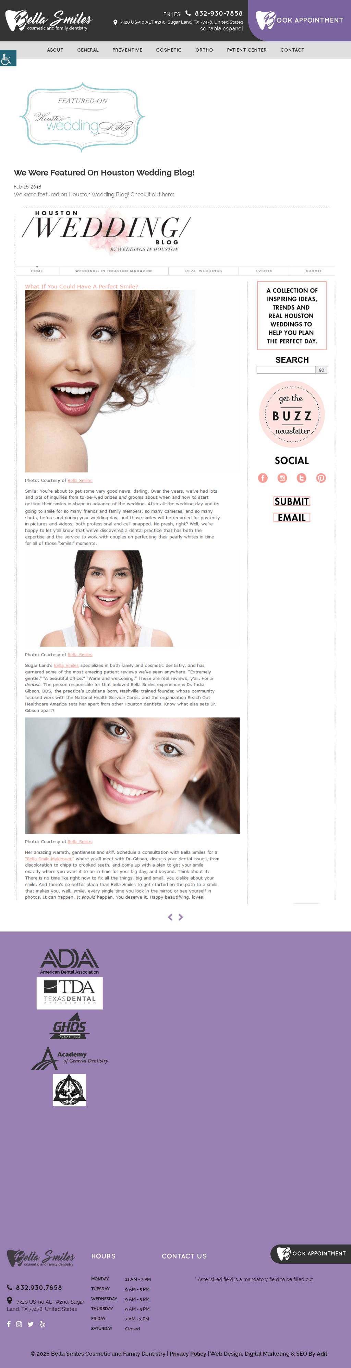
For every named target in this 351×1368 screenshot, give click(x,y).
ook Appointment (309, 20)
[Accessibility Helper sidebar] (8, 58)
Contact (292, 50)
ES (177, 14)
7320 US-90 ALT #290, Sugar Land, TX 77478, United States (178, 22)
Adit (322, 1354)
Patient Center (247, 50)
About (55, 50)
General (88, 50)
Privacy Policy (188, 1354)
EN (167, 14)
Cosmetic (169, 50)
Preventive (127, 50)
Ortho (204, 50)
